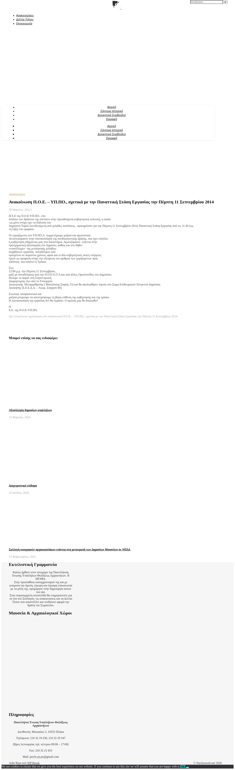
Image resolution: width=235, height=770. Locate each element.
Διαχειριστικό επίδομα (23, 485)
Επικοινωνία (24, 23)
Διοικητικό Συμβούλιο (112, 115)
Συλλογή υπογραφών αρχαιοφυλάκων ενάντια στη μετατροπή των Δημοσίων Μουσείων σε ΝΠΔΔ (69, 549)
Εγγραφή (111, 119)
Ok (183, 766)
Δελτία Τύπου (24, 19)
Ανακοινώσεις (25, 15)
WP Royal (33, 763)
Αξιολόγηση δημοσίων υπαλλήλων (30, 410)
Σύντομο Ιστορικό (111, 111)
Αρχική (111, 107)
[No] (187, 767)
